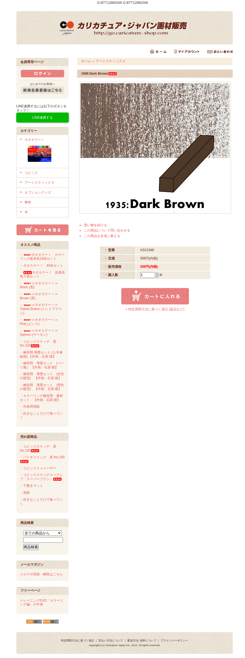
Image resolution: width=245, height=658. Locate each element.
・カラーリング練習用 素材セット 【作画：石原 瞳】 (41, 398)
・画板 (25, 493)
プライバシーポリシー (174, 640)
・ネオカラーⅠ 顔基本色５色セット (42, 275)
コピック (31, 173)
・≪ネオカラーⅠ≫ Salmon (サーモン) (39, 333)
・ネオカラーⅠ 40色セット (41, 265)
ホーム (86, 61)
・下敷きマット (31, 486)
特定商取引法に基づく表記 (77, 640)
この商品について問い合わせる (107, 230)
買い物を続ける (95, 225)
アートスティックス (39, 182)
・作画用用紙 (30, 407)
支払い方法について (110, 640)
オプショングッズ (38, 192)
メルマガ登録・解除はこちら (41, 574)
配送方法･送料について (141, 640)
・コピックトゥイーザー (38, 468)
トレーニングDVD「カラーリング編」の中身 (41, 603)
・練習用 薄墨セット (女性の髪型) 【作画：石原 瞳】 (42, 376)
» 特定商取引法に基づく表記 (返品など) (155, 309)
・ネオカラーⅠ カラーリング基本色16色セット (42, 257)
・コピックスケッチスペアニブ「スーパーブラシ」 (41, 477)
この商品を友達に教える (102, 236)
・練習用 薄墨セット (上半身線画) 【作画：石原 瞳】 (41, 354)
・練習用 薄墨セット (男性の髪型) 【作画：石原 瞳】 (42, 387)
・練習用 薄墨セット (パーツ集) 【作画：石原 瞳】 (42, 365)
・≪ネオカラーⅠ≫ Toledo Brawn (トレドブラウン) (41, 309)
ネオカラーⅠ (45, 151)
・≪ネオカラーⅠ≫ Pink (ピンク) (39, 322)
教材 (28, 202)
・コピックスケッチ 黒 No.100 (38, 344)
